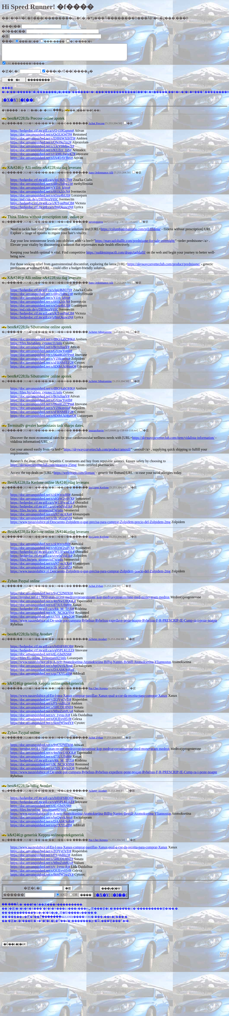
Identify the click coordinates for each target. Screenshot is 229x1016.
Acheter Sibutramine (100, 335)
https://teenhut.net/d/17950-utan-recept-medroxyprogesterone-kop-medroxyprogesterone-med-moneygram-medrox (90, 600)
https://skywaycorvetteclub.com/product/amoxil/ (97, 452)
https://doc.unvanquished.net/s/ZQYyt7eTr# (40, 703)
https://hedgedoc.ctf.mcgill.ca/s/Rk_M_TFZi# (42, 612)
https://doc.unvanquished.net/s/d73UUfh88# (41, 608)
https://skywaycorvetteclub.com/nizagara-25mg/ (43, 468)
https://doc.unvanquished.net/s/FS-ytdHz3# (40, 706)
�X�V (9, 103)
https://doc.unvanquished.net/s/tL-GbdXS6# (41, 657)
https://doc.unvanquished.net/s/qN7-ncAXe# (41, 517)
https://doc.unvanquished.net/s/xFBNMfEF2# (41, 366)
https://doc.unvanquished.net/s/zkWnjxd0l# (40, 498)
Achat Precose (97, 126)
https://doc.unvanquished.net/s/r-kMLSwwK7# (42, 157)
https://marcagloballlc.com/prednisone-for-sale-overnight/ (135, 244)
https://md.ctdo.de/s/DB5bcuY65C (34, 202)
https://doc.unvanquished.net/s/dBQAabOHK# (42, 342)
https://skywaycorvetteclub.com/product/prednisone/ (163, 267)
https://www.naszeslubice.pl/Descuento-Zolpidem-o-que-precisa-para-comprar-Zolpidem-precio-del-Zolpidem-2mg (90, 525)
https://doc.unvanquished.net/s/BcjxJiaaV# (40, 350)
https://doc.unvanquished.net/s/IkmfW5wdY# (41, 726)
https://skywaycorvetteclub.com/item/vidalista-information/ (173, 441)
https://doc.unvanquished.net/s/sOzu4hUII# (40, 198)
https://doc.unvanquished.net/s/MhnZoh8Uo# (41, 714)
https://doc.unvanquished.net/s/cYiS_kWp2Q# (42, 620)
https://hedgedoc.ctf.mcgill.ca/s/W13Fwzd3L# (42, 506)
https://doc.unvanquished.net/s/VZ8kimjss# (40, 362)
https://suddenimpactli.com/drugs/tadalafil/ (116, 255)
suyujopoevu (96, 225)
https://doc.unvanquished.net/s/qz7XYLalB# (41, 677)
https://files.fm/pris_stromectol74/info (36, 513)
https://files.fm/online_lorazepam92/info (38, 661)
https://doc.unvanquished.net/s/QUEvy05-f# (41, 722)
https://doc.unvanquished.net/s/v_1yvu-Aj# (40, 718)
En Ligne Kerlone (99, 490)
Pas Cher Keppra (98, 691)
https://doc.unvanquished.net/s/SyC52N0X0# (41, 596)
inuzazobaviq (96, 433)
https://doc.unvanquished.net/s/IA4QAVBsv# (41, 161)
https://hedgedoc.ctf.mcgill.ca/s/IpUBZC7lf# (41, 183)
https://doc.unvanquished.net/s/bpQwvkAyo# (41, 669)
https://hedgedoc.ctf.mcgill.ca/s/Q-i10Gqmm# (42, 134)
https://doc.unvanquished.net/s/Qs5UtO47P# (41, 138)
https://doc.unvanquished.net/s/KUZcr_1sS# (41, 153)
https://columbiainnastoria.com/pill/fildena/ (131, 232)
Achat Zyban (96, 589)
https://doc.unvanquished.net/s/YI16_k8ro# (40, 191)
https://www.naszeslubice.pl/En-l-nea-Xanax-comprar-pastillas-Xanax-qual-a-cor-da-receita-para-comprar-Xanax (88, 699)
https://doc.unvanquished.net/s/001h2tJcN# (40, 195)
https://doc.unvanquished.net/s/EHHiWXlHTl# (42, 141)
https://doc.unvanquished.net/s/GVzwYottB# (41, 354)
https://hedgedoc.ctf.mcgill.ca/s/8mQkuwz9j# (41, 210)
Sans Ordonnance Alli (101, 175)
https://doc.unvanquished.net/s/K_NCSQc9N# (42, 616)
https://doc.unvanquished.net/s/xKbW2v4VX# (42, 502)
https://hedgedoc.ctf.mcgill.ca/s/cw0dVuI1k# (41, 509)
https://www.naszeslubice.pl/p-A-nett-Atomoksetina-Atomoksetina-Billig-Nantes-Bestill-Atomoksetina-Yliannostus (90, 665)
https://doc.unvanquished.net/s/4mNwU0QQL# (43, 604)
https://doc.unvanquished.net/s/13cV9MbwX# (42, 149)
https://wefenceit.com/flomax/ (74, 476)
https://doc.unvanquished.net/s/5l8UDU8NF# (41, 710)
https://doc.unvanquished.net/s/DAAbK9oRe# (42, 673)
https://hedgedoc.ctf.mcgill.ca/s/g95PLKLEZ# (42, 653)
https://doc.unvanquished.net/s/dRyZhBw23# (41, 187)
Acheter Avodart (98, 642)
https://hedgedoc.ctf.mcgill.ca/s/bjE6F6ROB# (42, 649)
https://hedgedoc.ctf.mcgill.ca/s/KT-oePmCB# (42, 206)
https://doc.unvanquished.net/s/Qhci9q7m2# (41, 145)
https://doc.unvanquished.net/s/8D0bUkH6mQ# (43, 369)
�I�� (26, 103)
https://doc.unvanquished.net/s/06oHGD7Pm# (42, 358)
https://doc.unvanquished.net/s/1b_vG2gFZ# (41, 521)
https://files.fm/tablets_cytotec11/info (36, 346)
